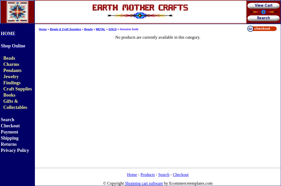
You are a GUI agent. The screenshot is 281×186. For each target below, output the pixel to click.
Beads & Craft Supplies (65, 29)
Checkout (181, 174)
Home (43, 29)
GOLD (113, 29)
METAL (100, 29)
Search (164, 174)
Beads (88, 29)
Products (147, 174)
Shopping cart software (144, 183)
